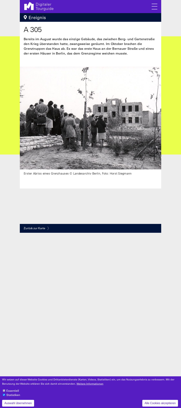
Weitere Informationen (90, 386)
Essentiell (12, 393)
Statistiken (13, 397)
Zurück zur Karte (34, 228)
